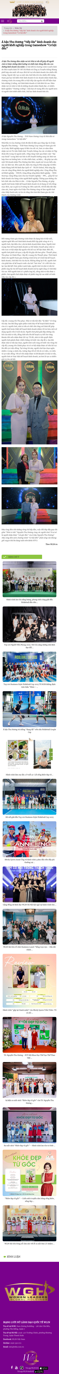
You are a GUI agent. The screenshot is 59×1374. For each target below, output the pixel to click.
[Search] (28, 21)
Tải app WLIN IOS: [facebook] (37, 1368)
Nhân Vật (18, 28)
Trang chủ (8, 28)
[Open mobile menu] (2, 21)
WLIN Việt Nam (18, 1339)
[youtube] (16, 1367)
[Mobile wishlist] (9, 21)
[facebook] (12, 1367)
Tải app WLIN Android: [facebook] (30, 1371)
